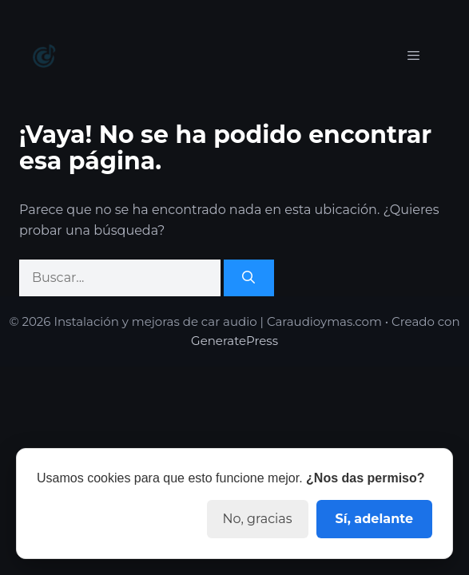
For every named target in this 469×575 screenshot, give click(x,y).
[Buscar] (249, 278)
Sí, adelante (374, 518)
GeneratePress (234, 340)
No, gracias (257, 518)
